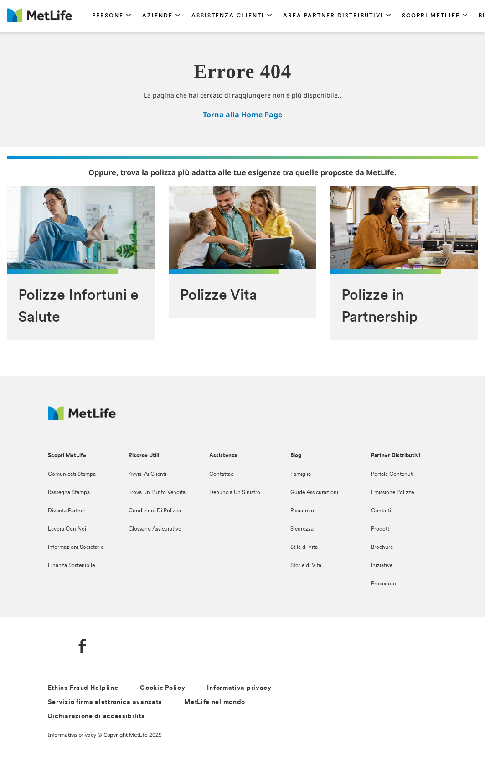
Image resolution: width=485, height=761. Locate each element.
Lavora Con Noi (67, 529)
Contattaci (222, 474)
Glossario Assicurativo (155, 529)
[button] (112, 16)
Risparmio (302, 511)
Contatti (381, 511)
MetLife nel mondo (214, 702)
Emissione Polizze (392, 492)
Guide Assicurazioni (314, 492)
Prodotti (381, 529)
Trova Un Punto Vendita (157, 492)
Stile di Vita (304, 547)
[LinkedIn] (55, 647)
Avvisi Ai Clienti (147, 474)
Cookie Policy (162, 688)
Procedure (383, 584)
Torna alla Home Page (242, 114)
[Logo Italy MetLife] (82, 417)
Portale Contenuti (392, 474)
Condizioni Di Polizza (155, 511)
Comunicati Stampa (72, 474)
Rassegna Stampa (69, 492)
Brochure (382, 547)
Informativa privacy (239, 688)
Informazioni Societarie (75, 547)
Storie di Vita (305, 565)
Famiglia (300, 474)
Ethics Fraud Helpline (83, 688)
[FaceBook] (82, 647)
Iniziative (381, 565)
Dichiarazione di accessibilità (96, 716)
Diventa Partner (66, 511)
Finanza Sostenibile (71, 565)
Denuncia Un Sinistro (234, 492)
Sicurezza (302, 529)
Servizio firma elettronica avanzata (105, 702)
